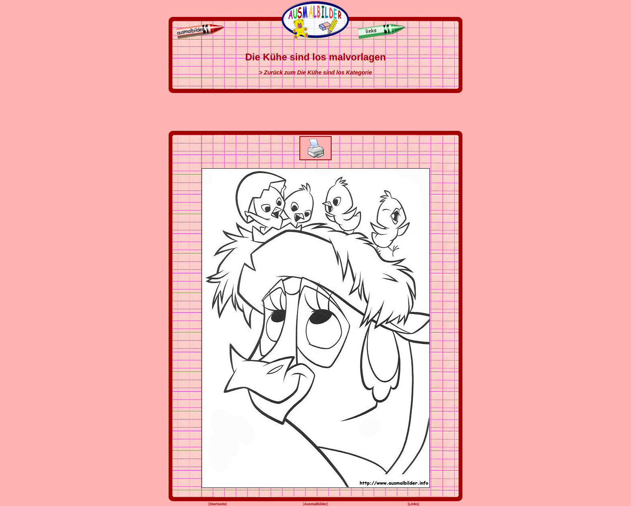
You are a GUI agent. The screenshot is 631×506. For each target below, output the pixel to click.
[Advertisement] (315, 112)
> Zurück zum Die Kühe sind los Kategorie (315, 72)
